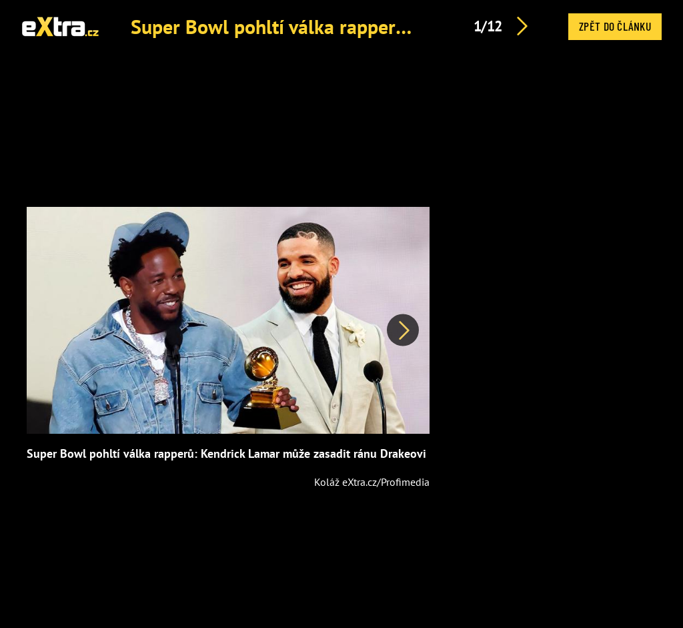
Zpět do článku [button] (615, 26)
